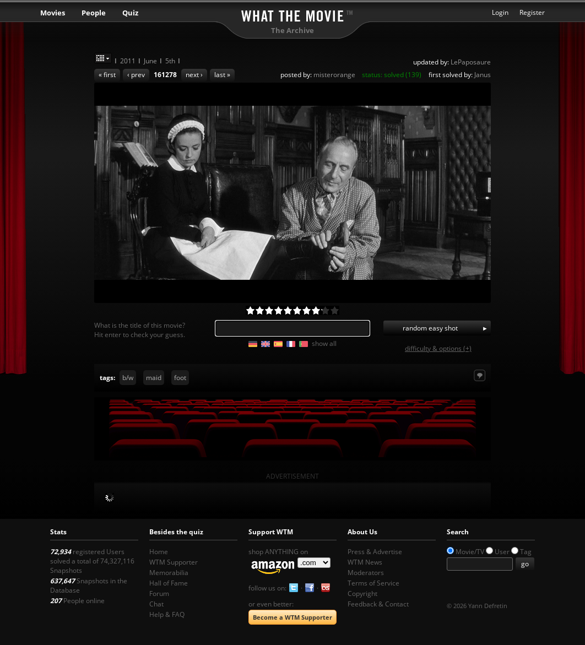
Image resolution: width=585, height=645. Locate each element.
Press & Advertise (375, 551)
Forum (159, 593)
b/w (127, 377)
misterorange (334, 74)
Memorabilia (168, 572)
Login (500, 12)
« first (107, 74)
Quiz (130, 13)
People (94, 13)
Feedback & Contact (378, 604)
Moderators (366, 572)
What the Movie (292, 14)
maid (153, 377)
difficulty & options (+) (438, 348)
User (502, 551)
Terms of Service (373, 583)
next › (194, 74)
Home (158, 551)
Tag (526, 551)
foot (180, 377)
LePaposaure (471, 62)
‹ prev (136, 74)
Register (532, 12)
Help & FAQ (167, 614)
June (150, 61)
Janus (482, 74)
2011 (128, 61)
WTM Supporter (173, 562)
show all (324, 343)
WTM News (365, 562)
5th (170, 61)
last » (222, 74)
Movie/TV (470, 551)
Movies (52, 13)
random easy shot (430, 328)
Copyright (362, 593)
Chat (156, 604)
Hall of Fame (168, 583)
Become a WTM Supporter (292, 617)
